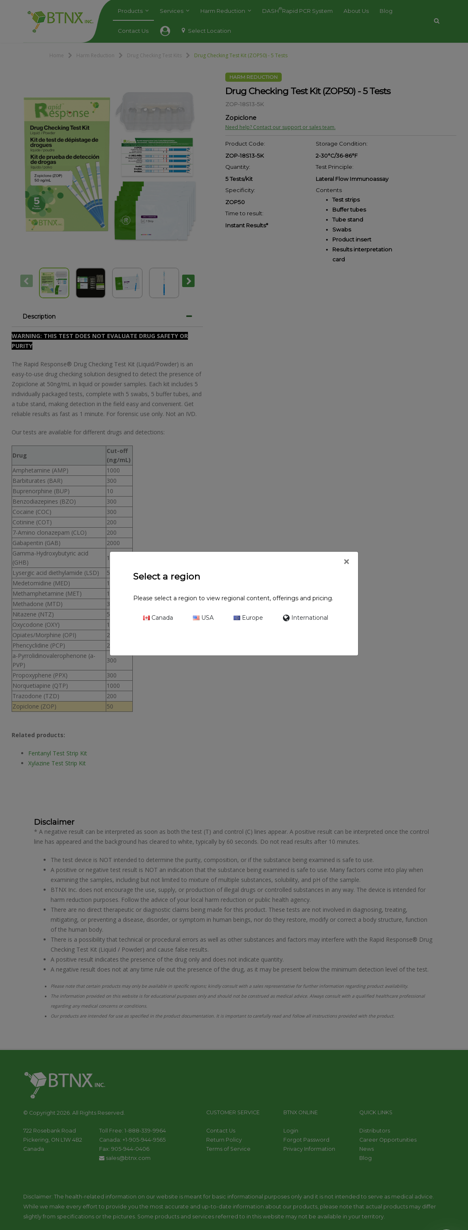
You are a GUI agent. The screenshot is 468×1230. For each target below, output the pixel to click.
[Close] (346, 562)
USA (203, 617)
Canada (158, 617)
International (305, 617)
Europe (248, 617)
